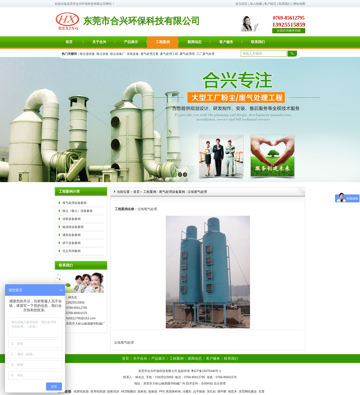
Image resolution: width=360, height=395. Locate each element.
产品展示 (131, 42)
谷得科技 (207, 383)
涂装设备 (133, 54)
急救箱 (152, 391)
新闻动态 (195, 42)
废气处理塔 (187, 54)
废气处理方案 (149, 54)
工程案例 (163, 42)
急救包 (142, 391)
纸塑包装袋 (81, 391)
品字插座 (199, 391)
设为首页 (242, 4)
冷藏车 (187, 391)
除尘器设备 (87, 54)
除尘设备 (102, 54)
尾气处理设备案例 (74, 203)
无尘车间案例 (71, 251)
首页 (69, 42)
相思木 (232, 391)
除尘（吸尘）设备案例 (77, 211)
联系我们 (285, 4)
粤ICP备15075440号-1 (206, 371)
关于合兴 (99, 42)
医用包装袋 (98, 391)
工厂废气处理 (205, 54)
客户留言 (270, 4)
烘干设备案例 (71, 243)
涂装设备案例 (71, 219)
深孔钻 (211, 391)
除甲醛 (222, 391)
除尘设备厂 (117, 54)
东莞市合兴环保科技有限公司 (86, 4)
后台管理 (220, 383)
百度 (261, 391)
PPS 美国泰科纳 (170, 391)
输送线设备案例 (73, 227)
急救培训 (113, 391)
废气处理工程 (169, 54)
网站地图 (299, 4)
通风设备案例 (71, 235)
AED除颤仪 (128, 391)
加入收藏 (256, 4)
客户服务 (226, 42)
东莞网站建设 (248, 391)
